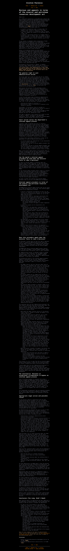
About (27, 5)
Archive (41, 5)
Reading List (34, 5)
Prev (32, 7)
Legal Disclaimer (40, 548)
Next (37, 7)
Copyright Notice (29, 548)
